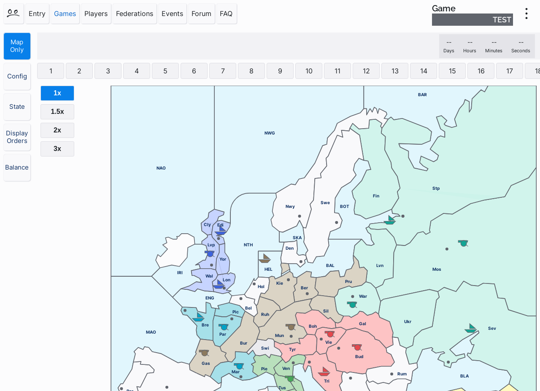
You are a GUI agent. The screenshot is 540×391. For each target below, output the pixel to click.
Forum (201, 13)
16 (481, 71)
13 (395, 71)
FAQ (226, 13)
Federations (134, 13)
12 (366, 71)
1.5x (57, 111)
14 (423, 71)
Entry (37, 13)
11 (337, 71)
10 (309, 71)
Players (96, 13)
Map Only (17, 46)
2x (57, 130)
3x (57, 148)
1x (57, 93)
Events (172, 13)
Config (17, 76)
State (17, 107)
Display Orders (17, 137)
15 (452, 71)
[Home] (13, 13)
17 (509, 71)
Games (65, 13)
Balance (17, 167)
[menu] (526, 13)
